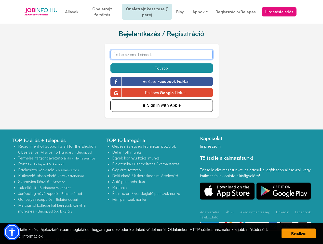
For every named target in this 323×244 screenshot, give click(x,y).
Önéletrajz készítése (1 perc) (147, 11)
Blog (180, 11)
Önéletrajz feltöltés (102, 11)
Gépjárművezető (126, 169)
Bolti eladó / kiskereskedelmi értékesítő (145, 175)
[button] (12, 232)
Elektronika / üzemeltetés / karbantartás (145, 163)
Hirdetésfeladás (279, 11)
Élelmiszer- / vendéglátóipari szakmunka (146, 193)
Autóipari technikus (128, 181)
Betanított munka (127, 152)
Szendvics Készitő (41, 181)
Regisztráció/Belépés (235, 11)
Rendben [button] (298, 233)
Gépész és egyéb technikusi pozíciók (144, 146)
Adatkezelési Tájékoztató (210, 214)
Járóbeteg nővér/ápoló (50, 193)
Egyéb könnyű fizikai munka (136, 158)
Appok (198, 11)
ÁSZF (230, 212)
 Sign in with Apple (161, 105)
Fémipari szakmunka (129, 199)
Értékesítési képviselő (48, 169)
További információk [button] (25, 236)
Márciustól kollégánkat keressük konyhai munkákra (52, 208)
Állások (72, 11)
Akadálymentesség (255, 212)
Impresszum (210, 146)
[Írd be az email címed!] (161, 54)
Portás (41, 163)
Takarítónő (44, 187)
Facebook (303, 212)
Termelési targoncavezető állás (56, 158)
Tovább (161, 68)
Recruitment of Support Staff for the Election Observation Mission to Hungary (57, 149)
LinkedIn (282, 212)
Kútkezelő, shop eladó (51, 175)
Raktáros (119, 187)
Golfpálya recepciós (48, 199)
